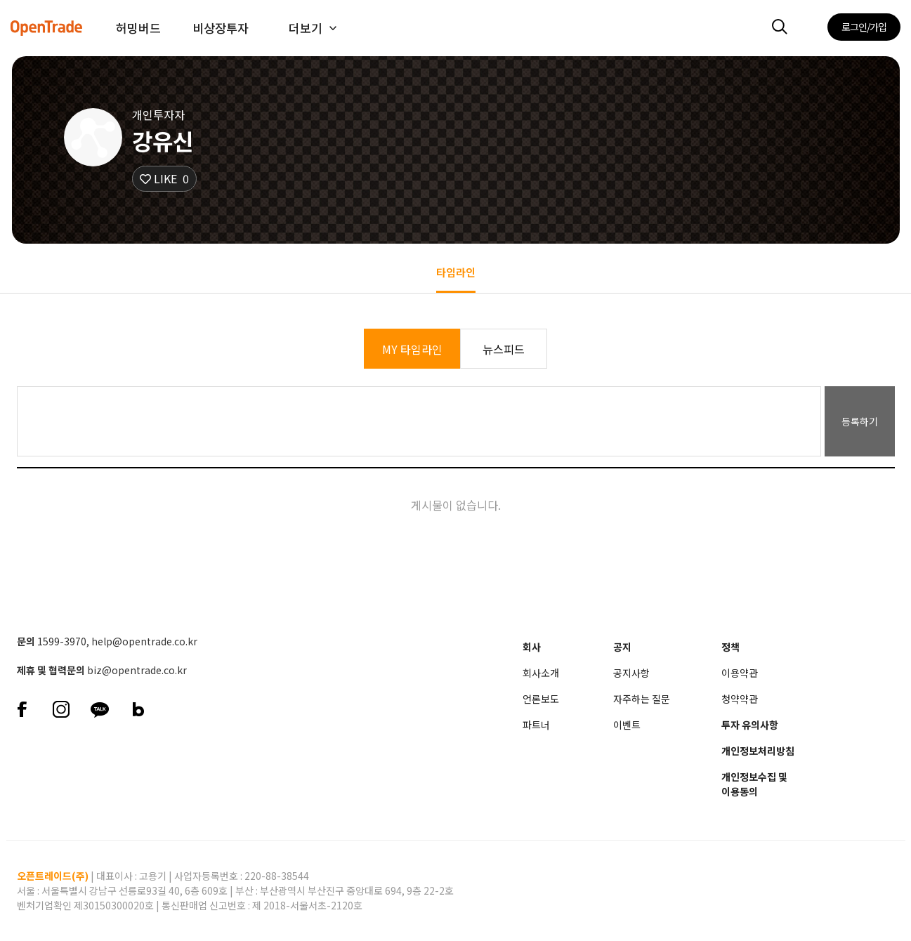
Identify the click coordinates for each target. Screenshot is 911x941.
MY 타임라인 (412, 349)
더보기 (305, 28)
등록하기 (859, 421)
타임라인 (456, 272)
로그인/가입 (863, 27)
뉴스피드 (504, 349)
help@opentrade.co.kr (144, 641)
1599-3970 (61, 641)
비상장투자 (220, 28)
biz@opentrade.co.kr (137, 670)
